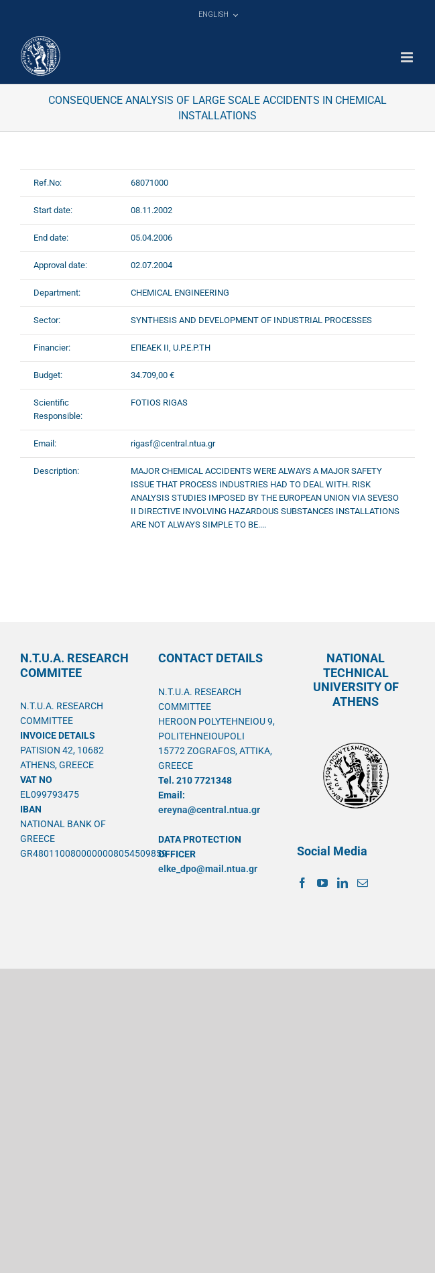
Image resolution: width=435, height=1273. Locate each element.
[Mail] (362, 882)
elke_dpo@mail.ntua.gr (207, 868)
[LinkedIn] (342, 882)
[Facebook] (302, 882)
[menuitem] (218, 14)
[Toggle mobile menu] (408, 57)
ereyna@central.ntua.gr (209, 809)
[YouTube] (322, 882)
